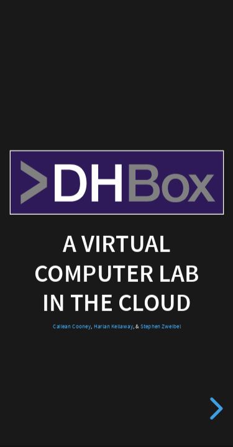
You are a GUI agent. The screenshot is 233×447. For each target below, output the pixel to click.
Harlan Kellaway (113, 326)
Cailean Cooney (72, 326)
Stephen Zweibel (160, 326)
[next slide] (214, 408)
